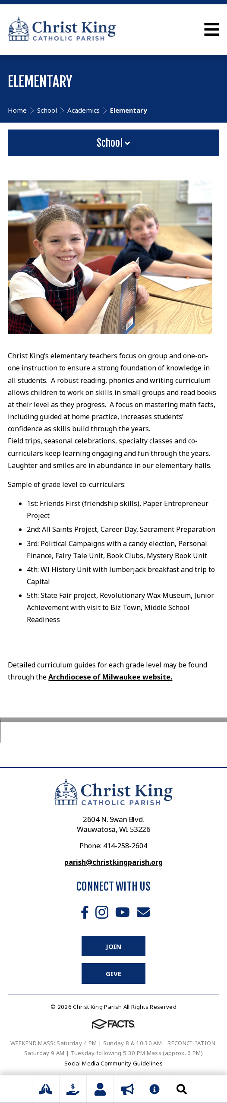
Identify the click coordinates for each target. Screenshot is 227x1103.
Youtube (122, 912)
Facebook (85, 912)
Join (113, 946)
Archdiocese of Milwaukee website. (110, 677)
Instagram (101, 912)
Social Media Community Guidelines (113, 1063)
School (113, 142)
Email (143, 912)
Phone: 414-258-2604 (113, 845)
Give (113, 973)
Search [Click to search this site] (181, 1089)
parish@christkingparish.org (113, 862)
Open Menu (211, 29)
